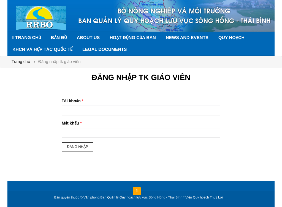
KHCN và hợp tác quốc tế (42, 49)
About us (88, 37)
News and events (187, 37)
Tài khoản (72, 101)
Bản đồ (59, 37)
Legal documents (104, 49)
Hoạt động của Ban (133, 37)
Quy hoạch (231, 37)
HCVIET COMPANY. (226, 198)
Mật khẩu (72, 123)
